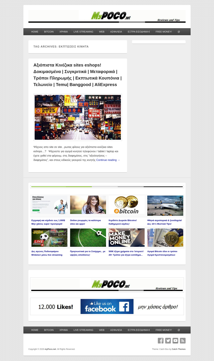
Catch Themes (179, 349)
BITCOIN (49, 31)
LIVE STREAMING (83, 31)
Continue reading (108, 160)
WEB (101, 31)
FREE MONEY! (164, 31)
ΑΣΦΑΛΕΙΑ (116, 31)
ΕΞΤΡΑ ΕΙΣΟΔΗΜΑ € (139, 31)
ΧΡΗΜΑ (64, 31)
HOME (34, 31)
